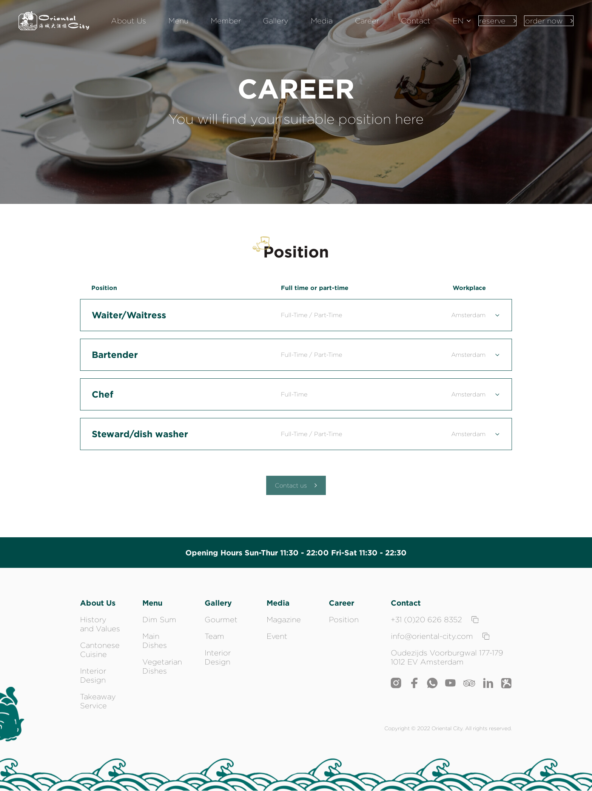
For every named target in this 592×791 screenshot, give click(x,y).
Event (277, 636)
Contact (404, 26)
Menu (205, 26)
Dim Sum (159, 619)
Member (245, 26)
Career (363, 26)
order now (544, 26)
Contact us (296, 489)
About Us (162, 26)
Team (214, 636)
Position (344, 619)
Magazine (284, 619)
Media (325, 26)
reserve (483, 26)
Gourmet (221, 619)
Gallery (287, 26)
